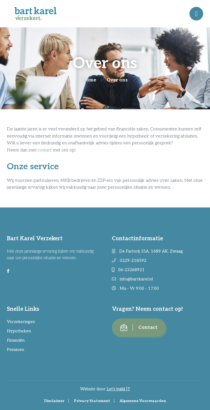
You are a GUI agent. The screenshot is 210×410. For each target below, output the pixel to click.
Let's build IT (118, 388)
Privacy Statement (92, 401)
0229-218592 (129, 260)
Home (89, 80)
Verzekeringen (21, 321)
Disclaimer (54, 401)
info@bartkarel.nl (132, 279)
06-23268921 (128, 269)
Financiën (16, 340)
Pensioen (15, 349)
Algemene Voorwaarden (142, 401)
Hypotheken (19, 331)
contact (44, 150)
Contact (139, 327)
